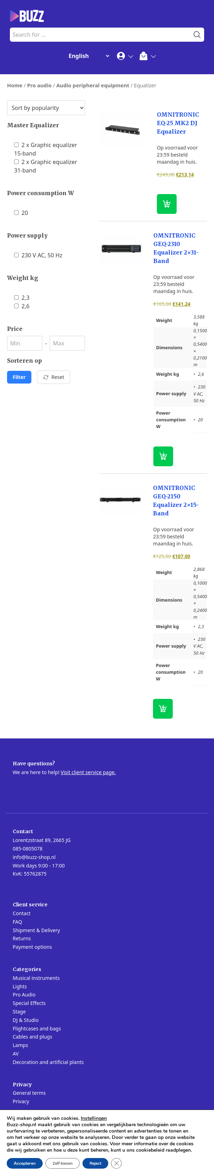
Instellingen (94, 1118)
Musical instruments (36, 978)
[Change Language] (87, 56)
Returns (22, 938)
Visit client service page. (88, 772)
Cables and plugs (32, 1036)
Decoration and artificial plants (48, 1062)
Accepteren (25, 1163)
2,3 (22, 298)
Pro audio (39, 85)
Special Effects (29, 1003)
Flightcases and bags (37, 1028)
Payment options (32, 946)
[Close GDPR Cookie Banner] (116, 1163)
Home (15, 85)
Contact (22, 913)
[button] (167, 204)
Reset (53, 377)
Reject (95, 1163)
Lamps (20, 1045)
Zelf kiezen (63, 1163)
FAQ (17, 921)
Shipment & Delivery (36, 930)
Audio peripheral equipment (92, 85)
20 (21, 213)
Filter (19, 377)
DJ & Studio (26, 1020)
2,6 (22, 306)
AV (16, 1053)
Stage (19, 1011)
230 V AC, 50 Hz (38, 255)
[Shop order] (46, 107)
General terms (29, 1092)
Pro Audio (24, 994)
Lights (20, 986)
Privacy (21, 1101)
